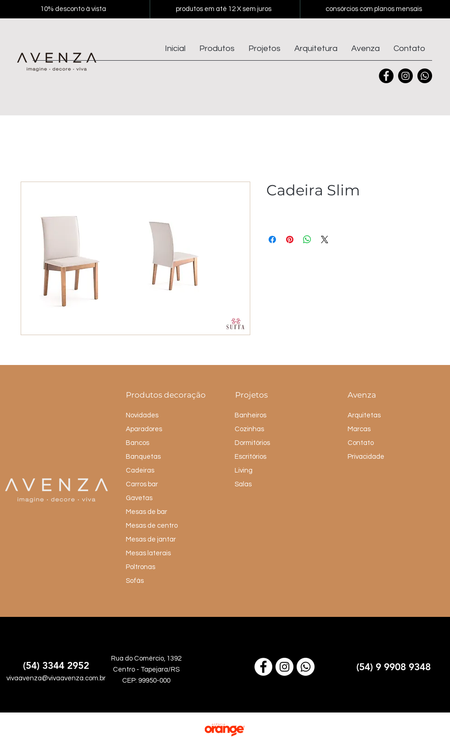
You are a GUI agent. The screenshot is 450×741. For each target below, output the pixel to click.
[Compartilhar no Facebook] (272, 239)
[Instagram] (405, 75)
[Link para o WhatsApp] (306, 667)
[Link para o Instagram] (284, 667)
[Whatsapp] (424, 75)
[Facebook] (386, 75)
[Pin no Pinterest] (289, 239)
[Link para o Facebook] (263, 667)
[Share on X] (324, 239)
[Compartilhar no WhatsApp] (307, 239)
